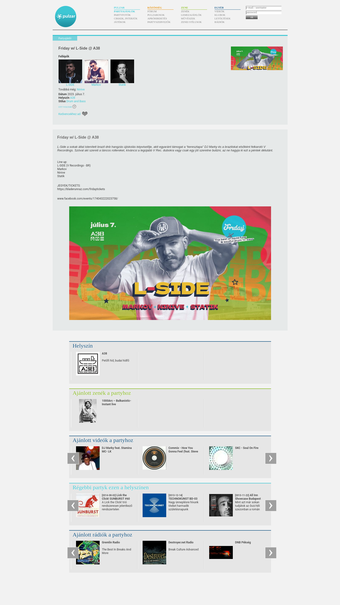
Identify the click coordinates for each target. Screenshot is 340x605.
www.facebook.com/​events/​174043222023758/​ (87, 198)
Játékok (120, 22)
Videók (220, 11)
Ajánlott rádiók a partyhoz (102, 535)
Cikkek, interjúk (126, 18)
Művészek (188, 18)
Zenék (185, 11)
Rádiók (220, 22)
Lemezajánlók (191, 14)
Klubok (220, 14)
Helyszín (83, 346)
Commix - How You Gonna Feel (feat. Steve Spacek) (183, 451)
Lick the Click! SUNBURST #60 (116, 499)
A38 (72, 97)
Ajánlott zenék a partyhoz (102, 393)
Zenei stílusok (191, 22)
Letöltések (223, 18)
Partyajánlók (124, 11)
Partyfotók (122, 14)
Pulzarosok (156, 14)
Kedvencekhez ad (70, 114)
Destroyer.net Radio (181, 542)
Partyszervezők (159, 22)
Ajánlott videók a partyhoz (103, 440)
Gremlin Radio (111, 542)
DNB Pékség (243, 542)
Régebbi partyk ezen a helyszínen (111, 487)
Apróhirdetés (157, 18)
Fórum (152, 11)
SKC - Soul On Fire (247, 448)
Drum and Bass (75, 101)
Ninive (81, 89)
